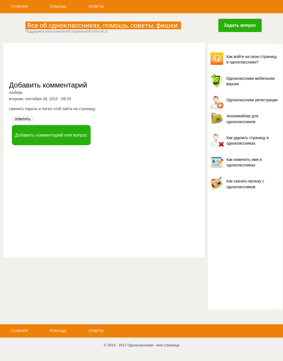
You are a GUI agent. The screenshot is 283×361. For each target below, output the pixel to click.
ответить (22, 119)
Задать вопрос (240, 25)
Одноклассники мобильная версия (250, 81)
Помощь (58, 6)
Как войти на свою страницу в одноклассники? (252, 59)
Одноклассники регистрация (252, 100)
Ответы (96, 6)
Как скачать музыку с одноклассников (245, 184)
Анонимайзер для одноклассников (242, 119)
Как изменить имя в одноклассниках (244, 162)
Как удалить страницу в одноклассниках (248, 140)
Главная (19, 6)
